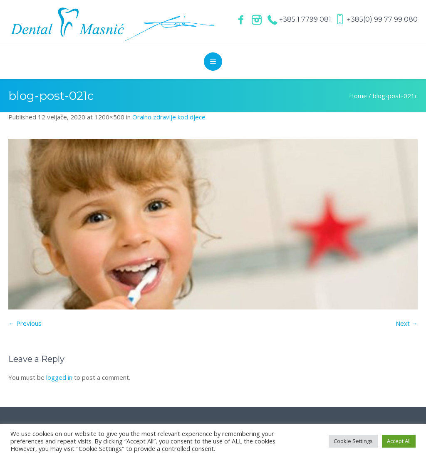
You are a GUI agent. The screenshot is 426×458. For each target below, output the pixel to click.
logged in (59, 377)
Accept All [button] (399, 441)
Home (358, 96)
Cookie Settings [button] (353, 441)
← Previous (25, 323)
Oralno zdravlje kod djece (169, 117)
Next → (407, 323)
